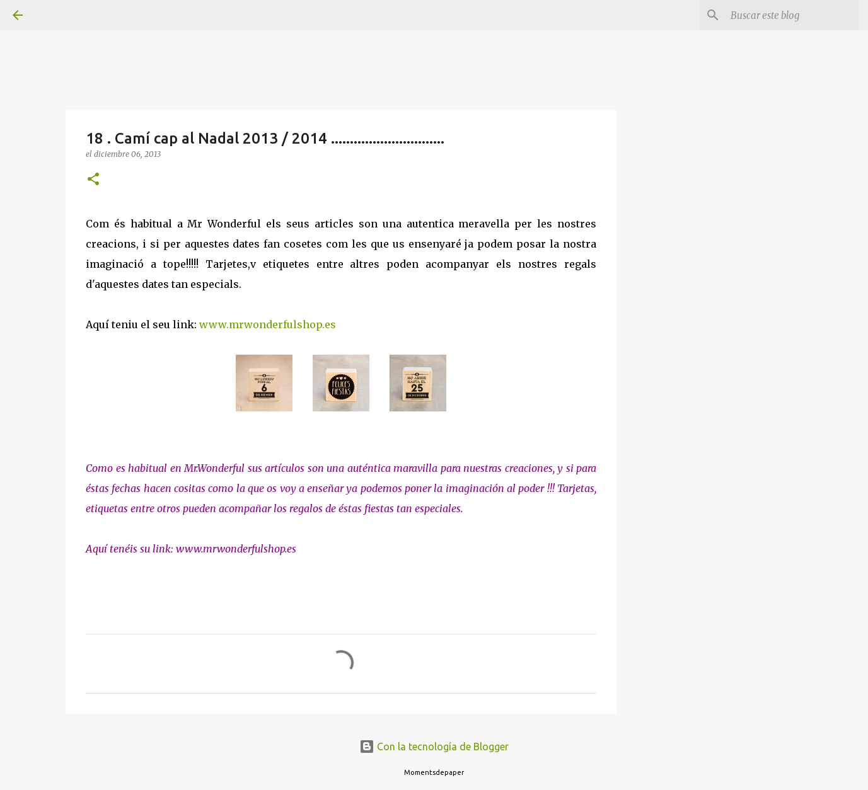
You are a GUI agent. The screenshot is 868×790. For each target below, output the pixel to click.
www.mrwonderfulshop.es (267, 324)
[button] (93, 179)
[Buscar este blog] (792, 15)
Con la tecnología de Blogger (434, 746)
